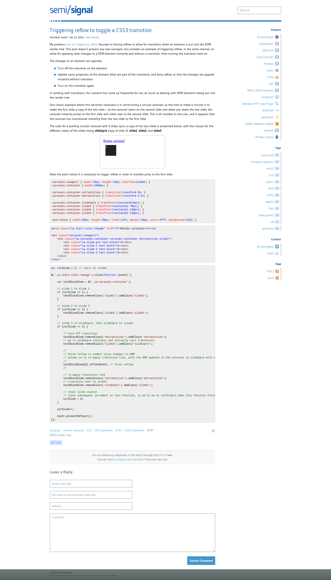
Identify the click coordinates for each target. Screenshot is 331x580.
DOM (150, 430)
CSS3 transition (134, 430)
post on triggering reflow (82, 44)
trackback (138, 459)
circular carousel (73, 430)
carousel (55, 430)
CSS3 (118, 430)
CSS (89, 430)
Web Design (92, 37)
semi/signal (71, 10)
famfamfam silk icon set (73, 575)
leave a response (117, 459)
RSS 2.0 (162, 455)
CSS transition (103, 430)
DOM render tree (60, 435)
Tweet (58, 442)
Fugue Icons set (98, 575)
